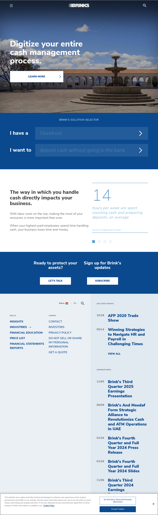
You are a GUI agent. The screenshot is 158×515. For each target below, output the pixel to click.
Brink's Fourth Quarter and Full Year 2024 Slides (124, 466)
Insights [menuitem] (16, 321)
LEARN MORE (36, 76)
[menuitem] (144, 5)
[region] (79, 504)
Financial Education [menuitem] (26, 332)
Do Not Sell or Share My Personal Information (65, 342)
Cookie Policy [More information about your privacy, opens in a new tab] (48, 506)
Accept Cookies (117, 509)
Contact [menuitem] (55, 321)
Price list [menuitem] (17, 338)
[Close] (153, 504)
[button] (93, 240)
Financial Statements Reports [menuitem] (27, 346)
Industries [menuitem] (18, 327)
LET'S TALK (55, 281)
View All (114, 354)
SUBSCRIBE (102, 281)
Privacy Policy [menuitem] (60, 332)
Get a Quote (58, 352)
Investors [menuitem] (56, 327)
